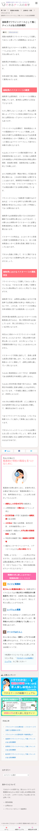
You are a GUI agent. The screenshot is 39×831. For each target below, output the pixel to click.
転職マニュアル (19, 828)
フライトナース (13, 32)
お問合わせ (9, 805)
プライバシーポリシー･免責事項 (15, 809)
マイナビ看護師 (13, 584)
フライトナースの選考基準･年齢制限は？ (19, 734)
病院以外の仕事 (32, 828)
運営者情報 (9, 802)
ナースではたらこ (14, 632)
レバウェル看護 (13, 610)
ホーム (6, 828)
